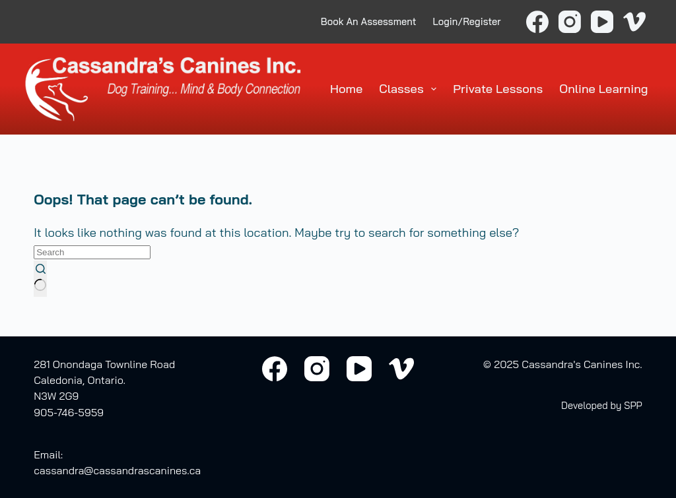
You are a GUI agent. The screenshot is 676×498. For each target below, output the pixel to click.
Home (346, 88)
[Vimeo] (634, 22)
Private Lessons (498, 88)
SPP (633, 405)
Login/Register (467, 21)
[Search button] (40, 279)
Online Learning (603, 88)
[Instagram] (569, 22)
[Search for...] (92, 252)
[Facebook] (537, 22)
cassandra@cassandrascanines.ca (117, 470)
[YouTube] (602, 22)
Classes (410, 89)
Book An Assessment (369, 21)
